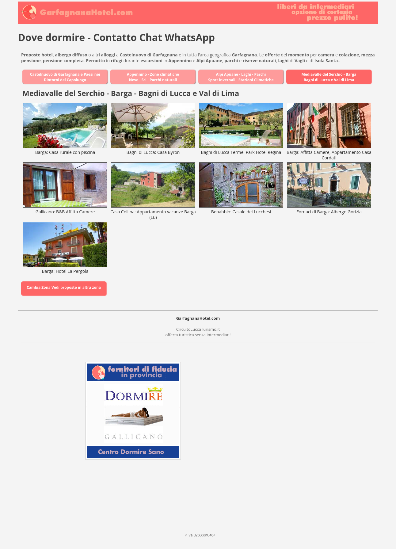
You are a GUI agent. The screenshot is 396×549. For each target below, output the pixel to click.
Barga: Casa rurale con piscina (65, 152)
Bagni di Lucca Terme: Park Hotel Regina (241, 152)
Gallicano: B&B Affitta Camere (65, 212)
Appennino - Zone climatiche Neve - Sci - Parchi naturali (153, 77)
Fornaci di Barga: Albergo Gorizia (329, 212)
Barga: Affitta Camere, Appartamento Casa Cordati (329, 155)
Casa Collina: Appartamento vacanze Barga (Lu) (153, 214)
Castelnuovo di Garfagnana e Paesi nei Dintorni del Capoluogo (65, 77)
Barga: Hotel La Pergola (65, 271)
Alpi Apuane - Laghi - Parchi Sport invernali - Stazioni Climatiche (241, 77)
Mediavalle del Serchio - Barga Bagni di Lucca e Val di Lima (328, 77)
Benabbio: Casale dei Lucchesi (241, 212)
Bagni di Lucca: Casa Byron (153, 152)
